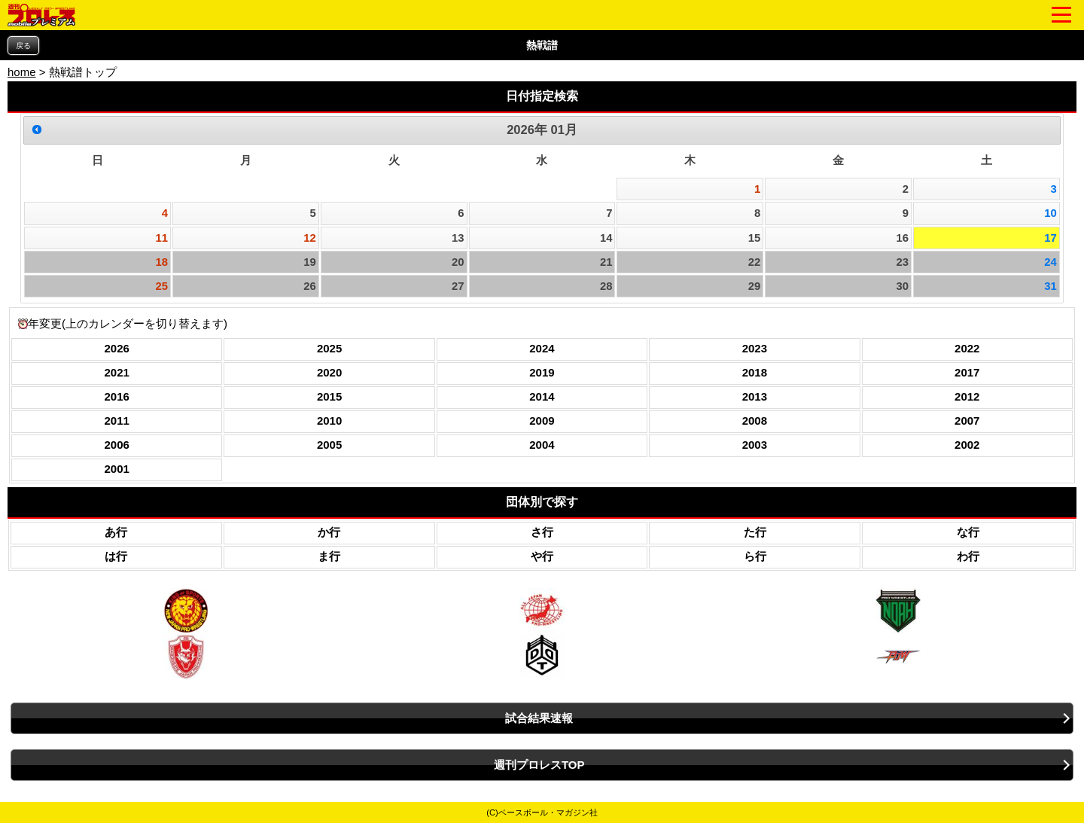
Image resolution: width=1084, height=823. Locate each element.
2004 (541, 444)
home (22, 72)
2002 (967, 444)
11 (162, 238)
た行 (755, 532)
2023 (754, 348)
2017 (967, 372)
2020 (329, 372)
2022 (967, 348)
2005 (329, 444)
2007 (967, 420)
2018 (754, 372)
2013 (754, 396)
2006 (117, 444)
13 (458, 238)
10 (1050, 213)
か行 (329, 532)
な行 (968, 532)
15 (754, 238)
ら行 (755, 556)
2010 (329, 420)
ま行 (329, 556)
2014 (541, 396)
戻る (23, 45)
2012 (967, 396)
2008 (754, 420)
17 (1050, 238)
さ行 (542, 532)
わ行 (968, 556)
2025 (329, 348)
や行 (542, 556)
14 (606, 238)
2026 (117, 348)
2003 (754, 444)
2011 (117, 420)
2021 (117, 372)
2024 (541, 348)
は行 (116, 556)
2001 (117, 468)
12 (309, 238)
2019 (541, 372)
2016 (117, 396)
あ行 (116, 532)
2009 (541, 420)
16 (902, 238)
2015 (329, 396)
